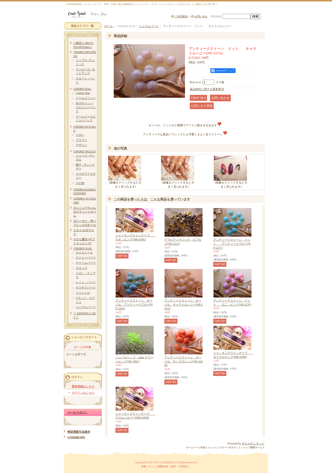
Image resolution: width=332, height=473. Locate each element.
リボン (80, 135)
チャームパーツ (86, 262)
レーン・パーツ (86, 282)
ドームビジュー (86, 98)
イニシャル (83, 292)
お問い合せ (201, 16)
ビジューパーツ (86, 257)
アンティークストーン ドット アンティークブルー (232, 243)
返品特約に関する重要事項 (207, 89)
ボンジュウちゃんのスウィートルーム (84, 212)
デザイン (81, 145)
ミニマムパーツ (86, 307)
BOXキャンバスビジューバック (86, 107)
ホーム (108, 26)
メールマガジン (77, 412)
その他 (80, 183)
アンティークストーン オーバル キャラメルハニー (183, 304)
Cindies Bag (83, 93)
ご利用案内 (181, 16)
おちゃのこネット (253, 443)
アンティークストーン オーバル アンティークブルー (134, 304)
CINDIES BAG (82, 89)
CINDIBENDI (76, 437)
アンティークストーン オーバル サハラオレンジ (183, 361)
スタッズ (81, 268)
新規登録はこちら (83, 386)
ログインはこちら (83, 393)
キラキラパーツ (86, 287)
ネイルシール (84, 252)
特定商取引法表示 (78, 432)
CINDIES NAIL (82, 248)
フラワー (81, 140)
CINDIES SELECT (84, 151)
